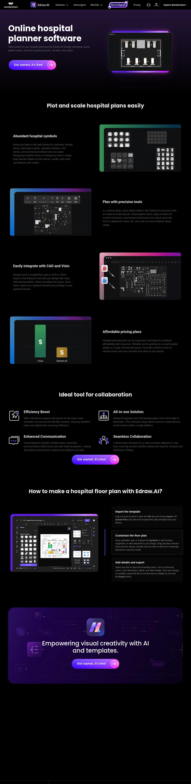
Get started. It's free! (97, 459)
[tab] (147, 517)
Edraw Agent (80, 4)
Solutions (62, 5)
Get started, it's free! (34, 65)
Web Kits (97, 5)
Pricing (137, 4)
